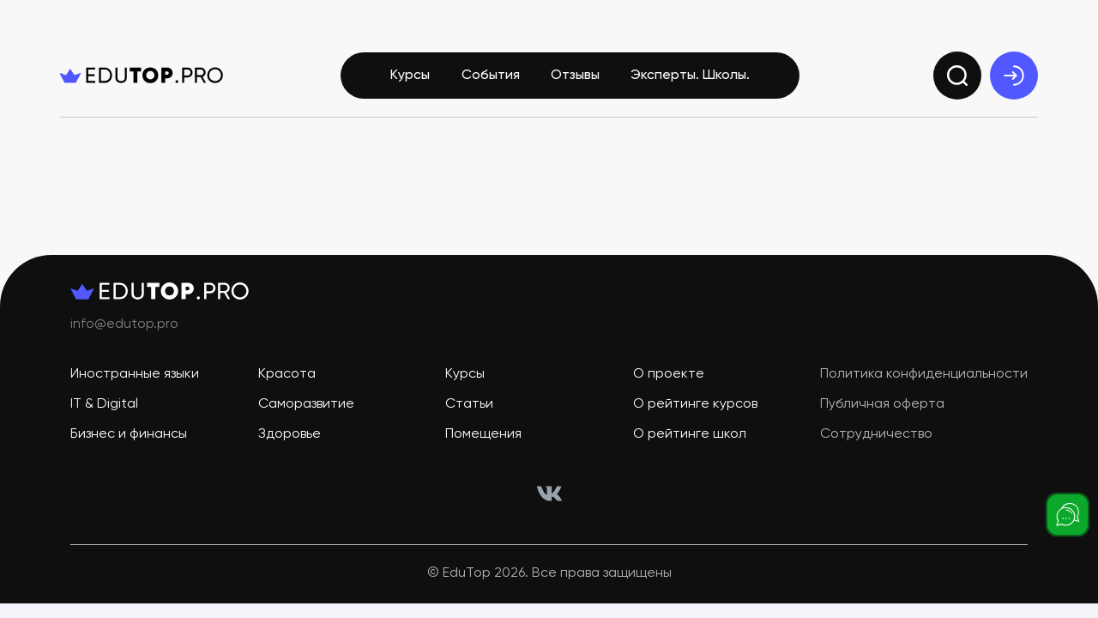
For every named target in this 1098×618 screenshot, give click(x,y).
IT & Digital (104, 404)
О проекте (668, 374)
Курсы (410, 75)
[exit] (1014, 76)
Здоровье (289, 434)
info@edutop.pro (124, 324)
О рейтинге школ (689, 434)
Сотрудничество (876, 434)
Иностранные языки (134, 374)
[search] (957, 76)
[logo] (141, 75)
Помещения (483, 434)
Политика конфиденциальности (924, 374)
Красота (287, 374)
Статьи (469, 404)
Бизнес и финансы (128, 434)
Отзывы (575, 75)
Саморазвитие (306, 404)
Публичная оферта (882, 404)
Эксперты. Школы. (690, 75)
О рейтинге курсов (695, 404)
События (491, 75)
